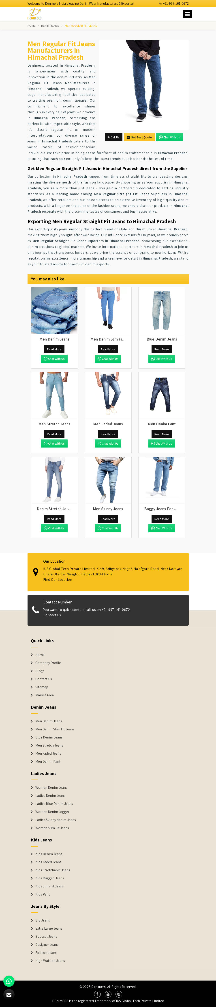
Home (32, 26)
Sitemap (41, 687)
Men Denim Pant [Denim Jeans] (47, 761)
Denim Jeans (50, 26)
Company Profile (48, 663)
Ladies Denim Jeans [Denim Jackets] (50, 795)
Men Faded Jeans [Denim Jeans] (48, 753)
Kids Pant (42, 894)
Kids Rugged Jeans (49, 878)
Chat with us (169, 137)
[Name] (187, 14)
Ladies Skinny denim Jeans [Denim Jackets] (55, 820)
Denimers (98, 987)
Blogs (39, 671)
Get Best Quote (139, 137)
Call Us (114, 137)
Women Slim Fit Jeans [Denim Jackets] (52, 828)
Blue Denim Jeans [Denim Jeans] (48, 737)
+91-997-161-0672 (174, 3)
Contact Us (43, 679)
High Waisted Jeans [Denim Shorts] (50, 961)
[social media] (97, 994)
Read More (54, 349)
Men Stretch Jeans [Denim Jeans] (49, 745)
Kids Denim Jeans (48, 854)
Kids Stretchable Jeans (52, 870)
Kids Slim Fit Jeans (49, 886)
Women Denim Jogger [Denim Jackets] (52, 812)
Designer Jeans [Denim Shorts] (46, 944)
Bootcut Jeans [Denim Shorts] (46, 936)
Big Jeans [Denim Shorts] (42, 920)
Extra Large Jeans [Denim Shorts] (48, 928)
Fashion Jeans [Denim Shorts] (46, 953)
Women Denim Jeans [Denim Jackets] (51, 787)
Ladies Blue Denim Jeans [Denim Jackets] (54, 804)
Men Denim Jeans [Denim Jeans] (48, 721)
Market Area (44, 695)
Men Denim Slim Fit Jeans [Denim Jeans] (54, 729)
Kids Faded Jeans (48, 862)
